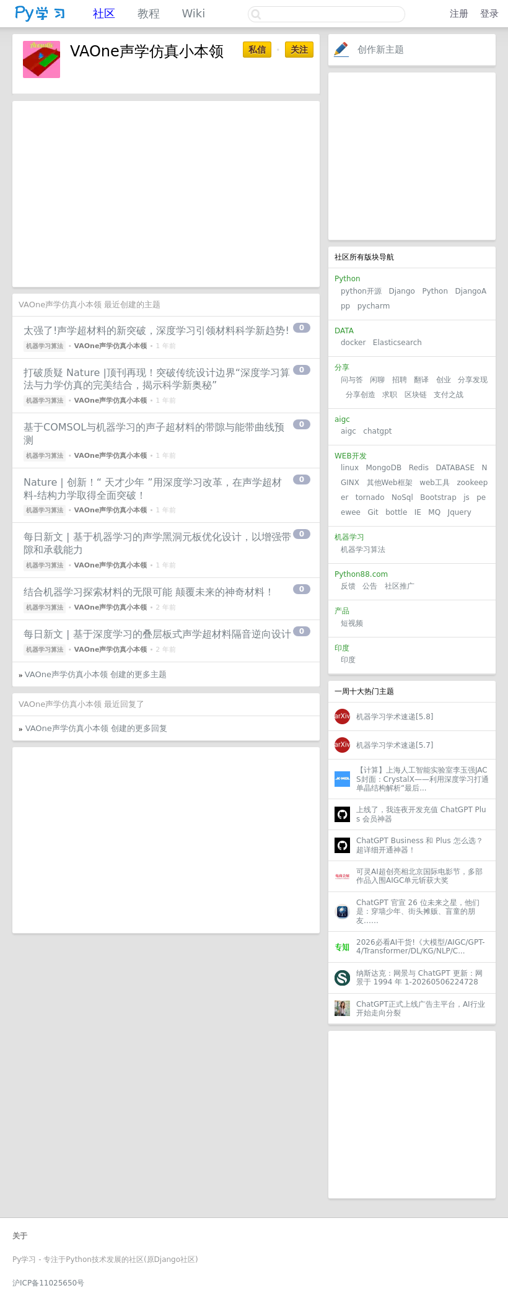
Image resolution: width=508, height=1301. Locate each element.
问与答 (352, 379)
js (466, 497)
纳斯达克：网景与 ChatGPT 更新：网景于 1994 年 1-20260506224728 (419, 977)
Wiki (193, 13)
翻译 (421, 379)
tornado (370, 497)
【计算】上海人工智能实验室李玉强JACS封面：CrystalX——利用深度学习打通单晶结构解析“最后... (422, 779)
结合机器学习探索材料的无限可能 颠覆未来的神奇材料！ (149, 592)
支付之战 (448, 394)
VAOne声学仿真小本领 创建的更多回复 (96, 728)
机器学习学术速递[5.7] (394, 745)
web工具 (434, 482)
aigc (348, 431)
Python (435, 291)
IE (417, 512)
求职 (389, 394)
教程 (149, 13)
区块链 (416, 394)
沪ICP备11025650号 (48, 1283)
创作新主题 (380, 49)
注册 (459, 13)
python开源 (361, 291)
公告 (369, 586)
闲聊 (377, 379)
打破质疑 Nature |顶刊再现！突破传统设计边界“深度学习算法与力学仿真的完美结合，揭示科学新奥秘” (157, 379)
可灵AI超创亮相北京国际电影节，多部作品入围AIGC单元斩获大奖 (419, 876)
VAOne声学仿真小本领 (110, 346)
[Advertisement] (412, 156)
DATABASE (455, 467)
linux (350, 467)
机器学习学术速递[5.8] (394, 716)
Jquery (459, 512)
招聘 (399, 379)
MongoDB (385, 467)
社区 (104, 13)
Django (401, 291)
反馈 (348, 586)
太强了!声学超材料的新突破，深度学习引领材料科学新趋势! (156, 330)
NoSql (402, 497)
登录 (489, 13)
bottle (396, 512)
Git (372, 512)
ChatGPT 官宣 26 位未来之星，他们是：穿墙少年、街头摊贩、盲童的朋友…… (418, 911)
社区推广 (399, 586)
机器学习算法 (363, 549)
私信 (257, 50)
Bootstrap (438, 497)
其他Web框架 (390, 482)
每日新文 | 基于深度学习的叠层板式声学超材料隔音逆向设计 (157, 634)
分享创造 (360, 394)
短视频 (352, 623)
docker (353, 342)
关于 (19, 1236)
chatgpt (377, 431)
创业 (443, 379)
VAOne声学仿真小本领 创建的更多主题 (96, 674)
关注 (299, 50)
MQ (434, 512)
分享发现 (473, 379)
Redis (419, 467)
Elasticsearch (397, 342)
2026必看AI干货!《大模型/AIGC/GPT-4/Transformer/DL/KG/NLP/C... (420, 946)
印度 (348, 659)
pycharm (373, 306)
